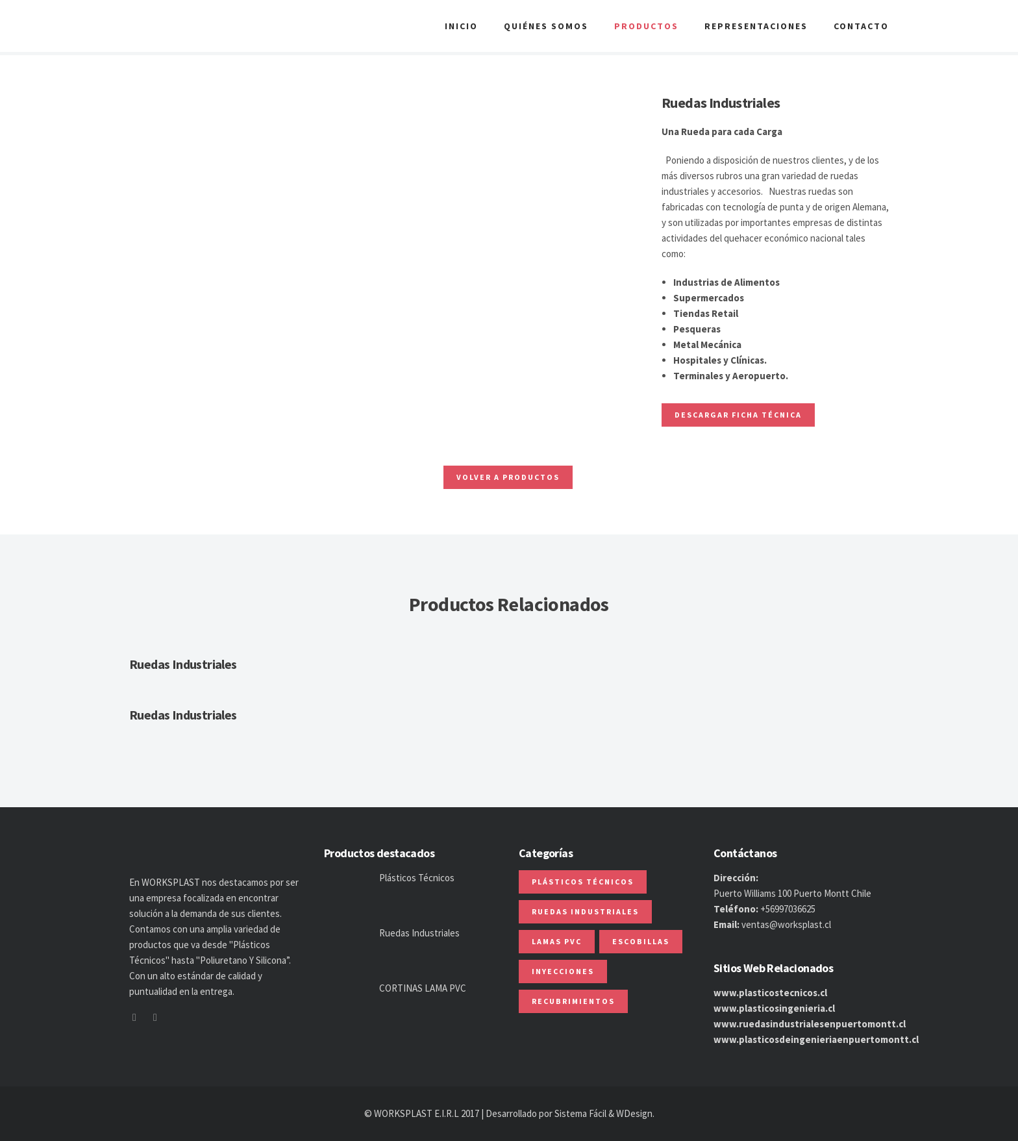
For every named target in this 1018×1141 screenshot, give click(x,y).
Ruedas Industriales (183, 664)
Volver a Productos (508, 477)
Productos (646, 26)
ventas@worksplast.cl (786, 924)
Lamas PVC (557, 941)
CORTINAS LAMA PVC (422, 988)
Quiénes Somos (546, 26)
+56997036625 (787, 909)
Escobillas (640, 941)
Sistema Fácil (580, 1113)
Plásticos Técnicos (416, 877)
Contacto (861, 26)
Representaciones (756, 26)
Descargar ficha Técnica (738, 415)
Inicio (461, 26)
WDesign (634, 1113)
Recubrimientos (573, 1001)
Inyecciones (563, 971)
